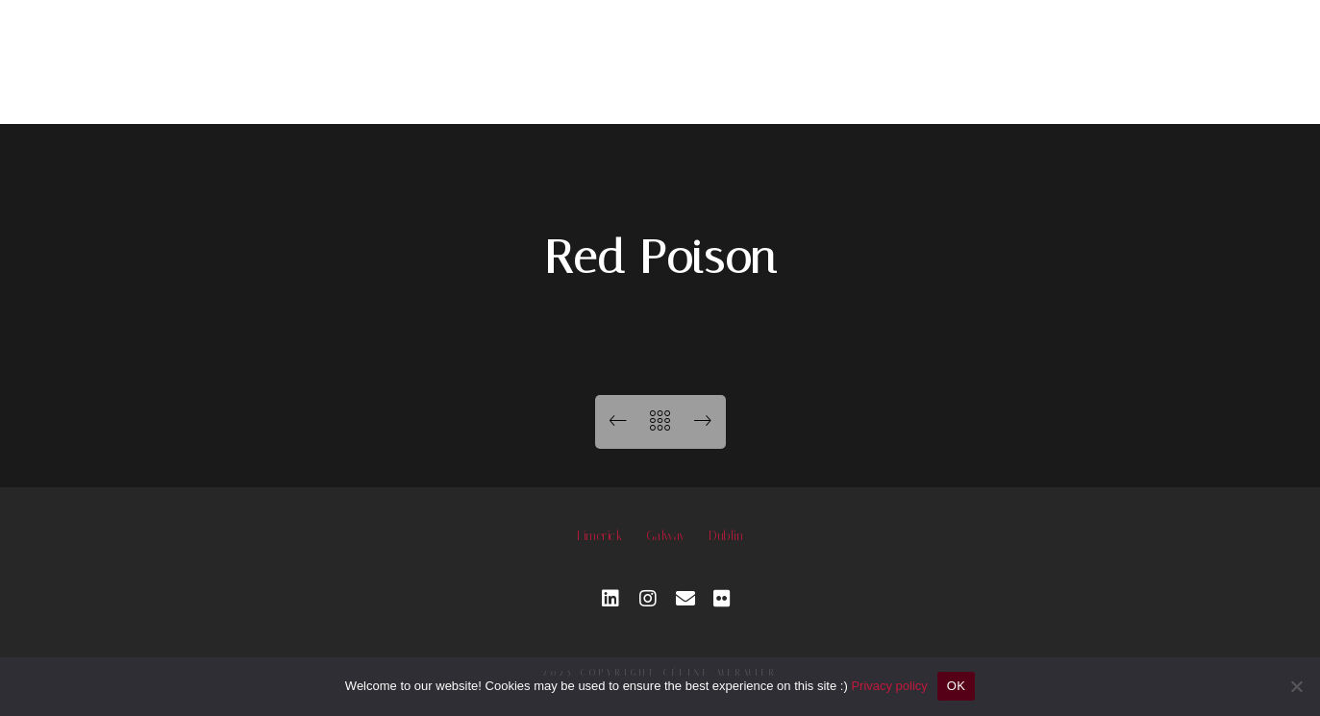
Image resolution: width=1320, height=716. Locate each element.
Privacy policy (889, 686)
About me (911, 57)
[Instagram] (649, 598)
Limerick (599, 536)
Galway (665, 536)
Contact (1060, 57)
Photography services (552, 57)
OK (956, 686)
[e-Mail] (685, 598)
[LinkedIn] (611, 598)
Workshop (763, 57)
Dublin (726, 536)
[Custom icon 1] (723, 598)
